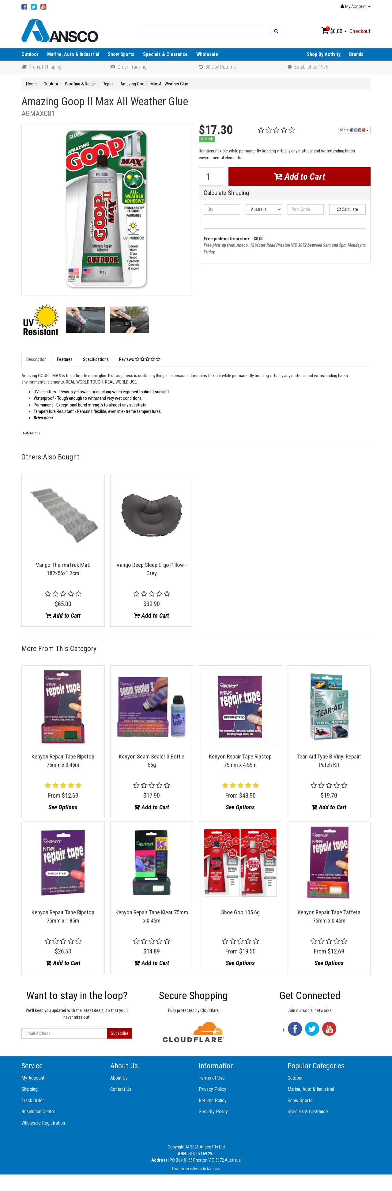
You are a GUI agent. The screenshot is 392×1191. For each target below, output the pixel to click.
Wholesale (207, 54)
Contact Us (120, 1089)
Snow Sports (121, 54)
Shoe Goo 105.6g (240, 912)
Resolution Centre (38, 1111)
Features (65, 359)
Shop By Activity (324, 54)
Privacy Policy (212, 1089)
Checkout (360, 31)
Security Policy (213, 1111)
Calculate (347, 209)
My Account (32, 1078)
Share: (354, 130)
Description (36, 359)
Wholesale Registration (43, 1123)
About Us (119, 1078)
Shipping (29, 1089)
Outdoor (30, 54)
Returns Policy (213, 1100)
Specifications (96, 359)
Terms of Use (212, 1078)
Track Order (32, 1100)
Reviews (139, 359)
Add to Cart (299, 176)
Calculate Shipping (226, 193)
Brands (356, 54)
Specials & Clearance (165, 54)
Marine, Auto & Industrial (73, 54)
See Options (62, 807)
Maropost (213, 1169)
